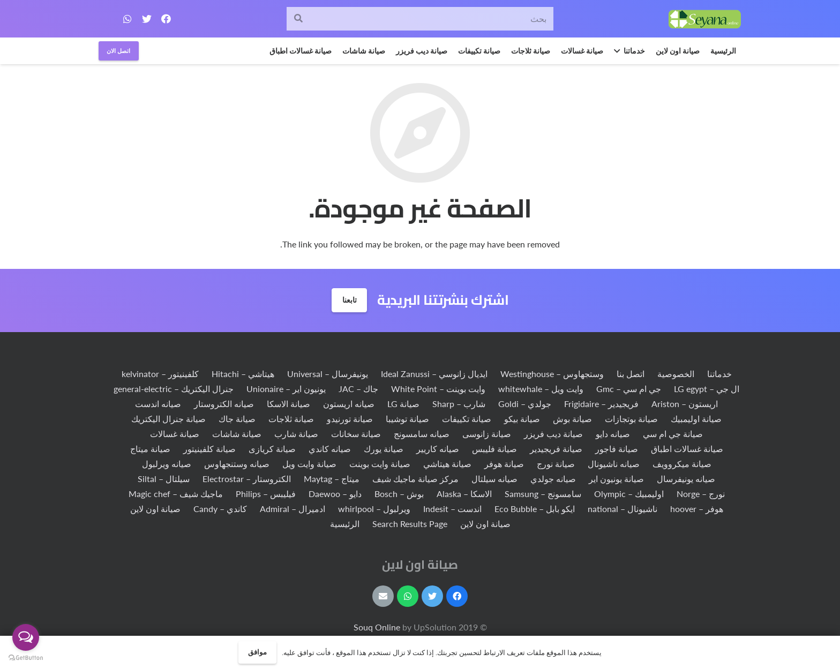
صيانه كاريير (437, 449)
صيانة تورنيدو (350, 419)
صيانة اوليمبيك (696, 419)
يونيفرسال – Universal (327, 374)
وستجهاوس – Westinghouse (552, 374)
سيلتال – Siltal (164, 478)
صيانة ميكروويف (681, 463)
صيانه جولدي (553, 478)
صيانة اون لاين (155, 508)
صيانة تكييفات (466, 419)
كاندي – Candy (220, 508)
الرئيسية (344, 523)
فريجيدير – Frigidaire (601, 404)
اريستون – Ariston (684, 404)
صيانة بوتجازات (631, 419)
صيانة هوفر (504, 463)
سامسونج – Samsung (543, 493)
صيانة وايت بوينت (379, 463)
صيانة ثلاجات (291, 419)
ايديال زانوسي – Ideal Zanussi (434, 374)
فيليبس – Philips (266, 493)
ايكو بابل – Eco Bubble (534, 508)
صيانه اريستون (348, 404)
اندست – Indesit (452, 508)
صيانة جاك (237, 419)
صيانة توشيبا (407, 419)
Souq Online (378, 627)
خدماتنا (719, 374)
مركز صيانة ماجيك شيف (415, 478)
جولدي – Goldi (524, 404)
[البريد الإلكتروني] (383, 596)
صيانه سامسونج (421, 434)
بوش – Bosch (399, 493)
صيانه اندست (158, 404)
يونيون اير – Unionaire (286, 389)
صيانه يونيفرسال (686, 478)
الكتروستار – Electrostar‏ (246, 478)
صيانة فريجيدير (556, 449)
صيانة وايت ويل (309, 463)
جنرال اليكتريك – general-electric (174, 389)
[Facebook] (166, 18)
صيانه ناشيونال (614, 463)
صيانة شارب (296, 434)
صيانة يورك (383, 449)
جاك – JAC (358, 389)
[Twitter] (146, 18)
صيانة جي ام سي (673, 434)
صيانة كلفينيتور (209, 449)
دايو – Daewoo (335, 493)
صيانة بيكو (522, 419)
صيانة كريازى (272, 449)
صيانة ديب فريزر (553, 434)
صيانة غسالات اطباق (687, 449)
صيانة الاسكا (288, 404)
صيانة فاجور (616, 449)
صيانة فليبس (494, 449)
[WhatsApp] (127, 18)
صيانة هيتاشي (447, 463)
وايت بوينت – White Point (438, 389)
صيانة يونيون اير (616, 478)
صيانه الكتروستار (224, 404)
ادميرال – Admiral (292, 508)
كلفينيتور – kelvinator (160, 374)
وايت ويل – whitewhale (540, 389)
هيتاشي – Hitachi (243, 374)
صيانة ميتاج (150, 449)
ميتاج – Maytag (331, 478)
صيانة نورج (556, 463)
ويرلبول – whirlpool (374, 508)
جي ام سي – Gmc (628, 389)
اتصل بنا (630, 374)
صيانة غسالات (174, 434)
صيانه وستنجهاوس (236, 463)
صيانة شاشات (236, 434)
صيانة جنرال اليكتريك (168, 419)
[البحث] (299, 19)
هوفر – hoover (696, 508)
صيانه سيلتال (494, 478)
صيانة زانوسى (486, 434)
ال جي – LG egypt (706, 389)
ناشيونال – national (622, 508)
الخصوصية (675, 374)
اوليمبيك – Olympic (629, 493)
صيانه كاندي (330, 449)
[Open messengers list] (25, 637)
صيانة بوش (572, 419)
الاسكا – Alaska (464, 493)
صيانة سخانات (356, 434)
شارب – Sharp (458, 404)
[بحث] (420, 19)
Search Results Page (409, 523)
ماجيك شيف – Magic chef (176, 493)
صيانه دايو (613, 434)
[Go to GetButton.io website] (26, 658)
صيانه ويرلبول (166, 463)
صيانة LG (403, 404)
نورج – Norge (701, 493)
